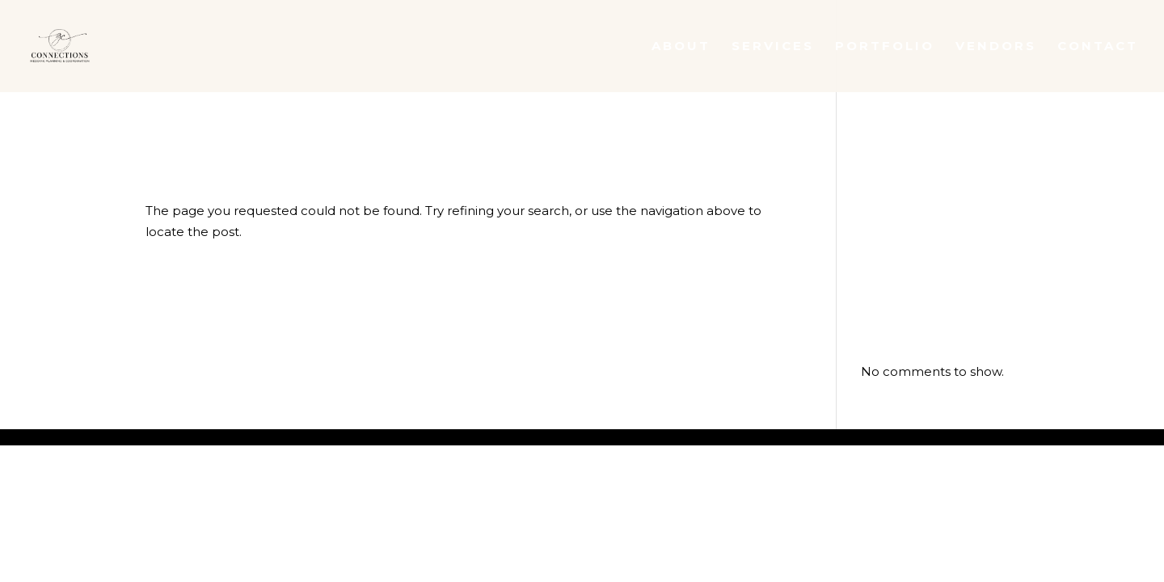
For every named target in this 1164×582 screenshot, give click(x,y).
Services (773, 46)
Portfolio (884, 46)
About (681, 46)
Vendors (995, 46)
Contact (1097, 46)
